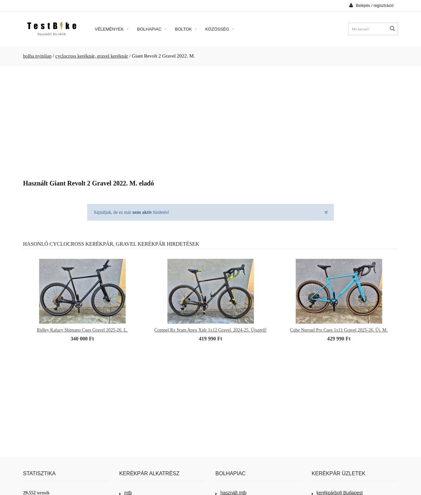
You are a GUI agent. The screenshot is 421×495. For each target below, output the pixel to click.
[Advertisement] (210, 120)
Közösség (219, 29)
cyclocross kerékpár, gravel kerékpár (91, 56)
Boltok (186, 29)
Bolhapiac (151, 29)
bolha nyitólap (37, 56)
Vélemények (112, 29)
